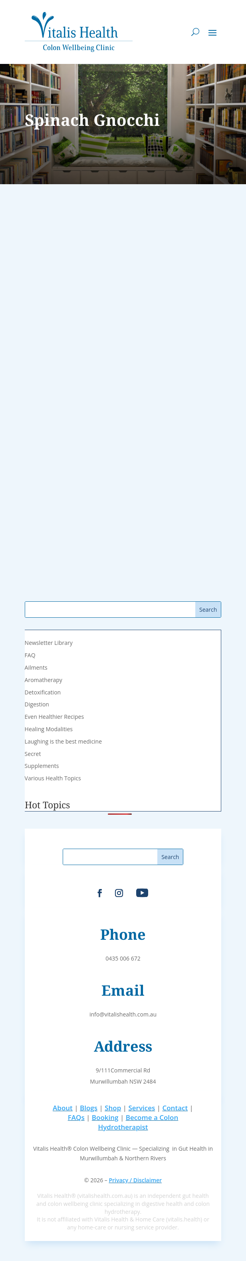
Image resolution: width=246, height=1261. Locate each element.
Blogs (88, 1107)
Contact (175, 1107)
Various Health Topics (53, 778)
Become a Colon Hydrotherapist (138, 1122)
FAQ (30, 655)
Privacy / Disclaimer (135, 1180)
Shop (113, 1107)
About (63, 1107)
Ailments (36, 667)
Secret (33, 754)
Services (141, 1107)
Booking (105, 1117)
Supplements (42, 766)
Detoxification (43, 692)
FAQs (76, 1117)
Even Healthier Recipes (54, 716)
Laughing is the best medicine (63, 741)
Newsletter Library (49, 642)
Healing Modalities (49, 729)
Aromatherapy (43, 680)
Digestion (37, 704)
